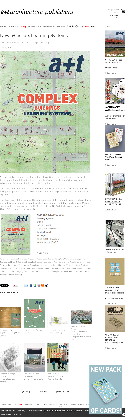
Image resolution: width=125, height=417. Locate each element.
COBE (18, 262)
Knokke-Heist (36, 271)
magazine (28, 404)
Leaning (18, 275)
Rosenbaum (48, 262)
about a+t (13, 26)
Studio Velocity (70, 262)
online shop (34, 26)
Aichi (87, 271)
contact (61, 26)
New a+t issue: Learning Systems (34, 35)
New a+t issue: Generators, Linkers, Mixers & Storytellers (55, 376)
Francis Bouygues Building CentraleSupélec (32, 268)
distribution (52, 404)
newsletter (49, 26)
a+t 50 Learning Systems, (62, 200)
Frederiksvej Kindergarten (18, 265)
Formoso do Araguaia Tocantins (55, 271)
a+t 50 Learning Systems (32, 262)
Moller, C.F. (59, 259)
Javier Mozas (36, 259)
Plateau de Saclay (76, 271)
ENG (87, 26)
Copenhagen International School (43, 265)
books (36, 404)
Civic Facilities (5, 259)
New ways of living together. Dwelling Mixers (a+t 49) (10, 332)
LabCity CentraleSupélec (61, 268)
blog (23, 26)
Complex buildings (7, 262)
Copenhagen (48, 259)
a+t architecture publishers (40, 12)
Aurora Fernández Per (21, 259)
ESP (93, 26)
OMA (66, 259)
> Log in (116, 17)
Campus (11, 275)
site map (62, 406)
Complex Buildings (41, 42)
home (3, 26)
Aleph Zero (58, 262)
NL (84, 259)
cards (43, 404)
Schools (3, 275)
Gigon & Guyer (75, 259)
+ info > (17, 414)
